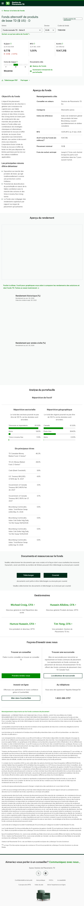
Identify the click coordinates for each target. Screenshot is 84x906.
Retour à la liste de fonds (14, 11)
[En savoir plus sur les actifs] (62, 44)
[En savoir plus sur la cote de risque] (17, 63)
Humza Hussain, (22, 625)
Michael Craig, (22, 605)
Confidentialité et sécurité (23, 879)
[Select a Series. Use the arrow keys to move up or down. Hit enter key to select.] (22, 31)
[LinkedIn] (45, 872)
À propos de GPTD (24, 884)
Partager (25, 81)
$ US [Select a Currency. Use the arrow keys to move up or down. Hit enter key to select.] (47, 31)
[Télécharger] (28, 576)
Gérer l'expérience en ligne (56, 884)
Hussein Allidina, (62, 605)
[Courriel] (55, 576)
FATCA (51, 879)
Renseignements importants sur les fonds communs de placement (25, 710)
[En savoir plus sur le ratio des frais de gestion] (34, 44)
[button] (21, 666)
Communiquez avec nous (64, 861)
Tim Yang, (62, 625)
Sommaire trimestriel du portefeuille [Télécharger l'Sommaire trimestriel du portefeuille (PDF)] (42, 72)
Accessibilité (61, 879)
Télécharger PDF (11, 81)
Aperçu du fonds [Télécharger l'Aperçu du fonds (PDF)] (39, 67)
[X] (38, 872)
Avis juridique (40, 879)
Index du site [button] (39, 884)
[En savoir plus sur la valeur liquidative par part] (11, 44)
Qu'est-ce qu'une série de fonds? (15, 35)
